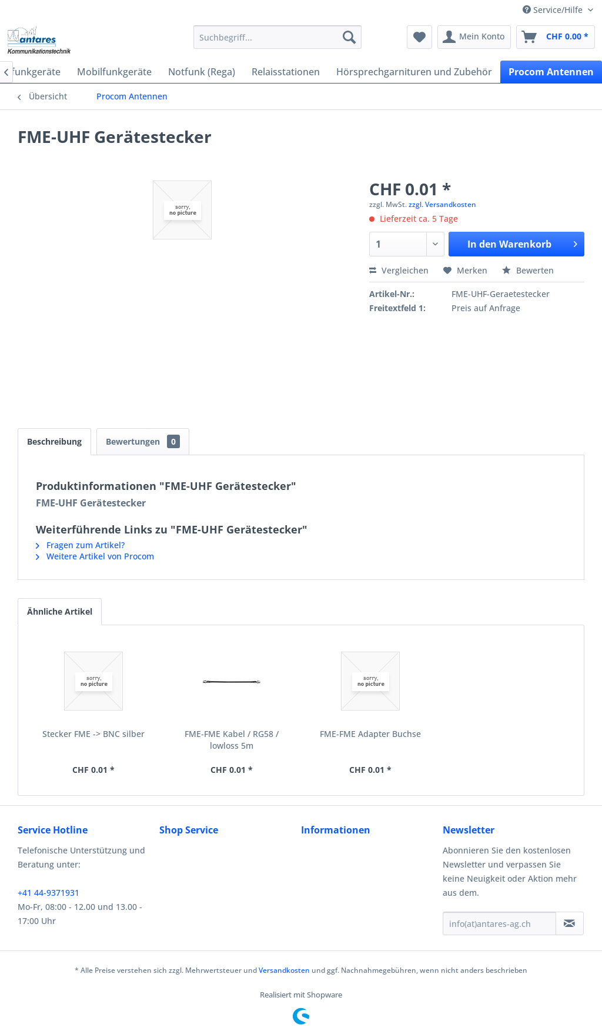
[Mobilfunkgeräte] (114, 72)
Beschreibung (54, 441)
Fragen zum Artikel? (80, 545)
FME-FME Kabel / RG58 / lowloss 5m (232, 739)
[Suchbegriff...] (277, 37)
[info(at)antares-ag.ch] (499, 923)
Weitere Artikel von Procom (95, 556)
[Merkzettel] (419, 37)
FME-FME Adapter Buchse (370, 733)
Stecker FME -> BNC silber (93, 733)
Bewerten (528, 270)
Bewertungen (143, 441)
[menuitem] (277, 37)
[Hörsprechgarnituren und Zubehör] (414, 72)
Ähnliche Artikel (59, 611)
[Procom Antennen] (551, 72)
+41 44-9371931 (48, 892)
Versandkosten (284, 970)
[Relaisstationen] (285, 72)
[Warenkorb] (555, 37)
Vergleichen (399, 270)
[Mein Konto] (474, 37)
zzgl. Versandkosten (442, 204)
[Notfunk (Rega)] (201, 72)
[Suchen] (349, 37)
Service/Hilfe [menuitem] (554, 9)
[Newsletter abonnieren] (570, 923)
